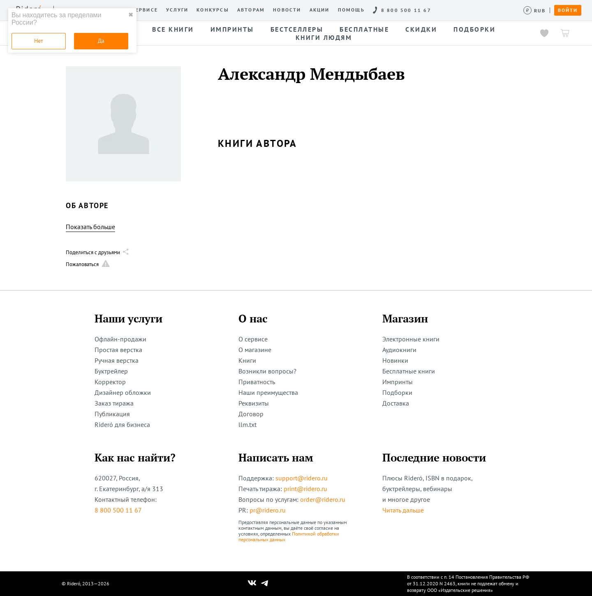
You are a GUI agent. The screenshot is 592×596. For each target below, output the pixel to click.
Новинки (395, 360)
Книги (247, 360)
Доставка (395, 403)
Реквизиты (253, 403)
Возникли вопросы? (267, 371)
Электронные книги (410, 339)
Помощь (351, 10)
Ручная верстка (117, 360)
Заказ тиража (114, 403)
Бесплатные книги (408, 371)
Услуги (177, 10)
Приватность (256, 382)
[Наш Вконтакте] (252, 584)
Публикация (112, 414)
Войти (568, 10)
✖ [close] (130, 15)
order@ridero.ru (322, 499)
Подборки (397, 392)
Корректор (110, 382)
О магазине (254, 350)
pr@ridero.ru (268, 510)
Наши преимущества (268, 392)
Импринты (397, 382)
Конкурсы (213, 10)
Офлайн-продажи (120, 339)
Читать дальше (403, 510)
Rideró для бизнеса (122, 424)
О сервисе (141, 10)
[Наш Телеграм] (265, 584)
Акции (320, 10)
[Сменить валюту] (534, 10)
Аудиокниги (399, 350)
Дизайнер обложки (123, 392)
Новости (287, 10)
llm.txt (247, 424)
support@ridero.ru (301, 478)
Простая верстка (118, 350)
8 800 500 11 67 (118, 510)
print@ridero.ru (305, 489)
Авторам (251, 10)
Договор (251, 414)
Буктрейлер (111, 371)
